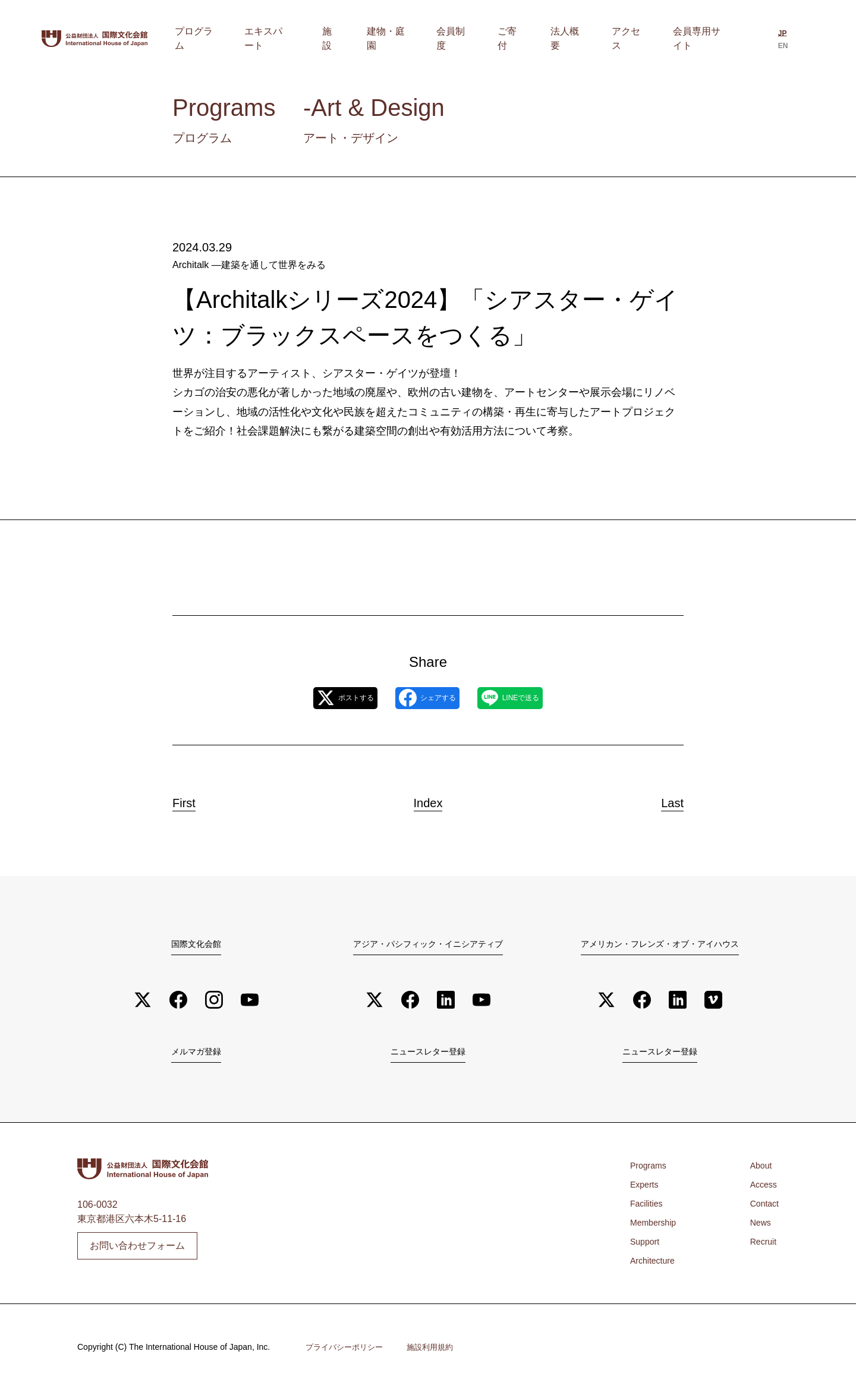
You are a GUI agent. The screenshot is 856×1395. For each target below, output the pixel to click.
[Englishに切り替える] (799, 39)
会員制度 (495, 38)
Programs (650, 1170)
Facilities (648, 1208)
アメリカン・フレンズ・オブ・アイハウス (659, 944)
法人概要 (586, 38)
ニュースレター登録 (428, 1055)
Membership (656, 1227)
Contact (762, 1208)
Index (428, 800)
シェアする (427, 698)
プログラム (281, 38)
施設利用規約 (437, 1352)
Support (646, 1246)
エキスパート (345, 38)
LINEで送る (535, 698)
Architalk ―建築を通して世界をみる (249, 265)
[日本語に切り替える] (777, 39)
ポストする (320, 698)
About (758, 1170)
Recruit (761, 1246)
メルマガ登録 (196, 1055)
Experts (646, 1189)
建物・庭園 (440, 38)
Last (661, 800)
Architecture (655, 1265)
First (195, 800)
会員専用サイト (699, 38)
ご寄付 (540, 38)
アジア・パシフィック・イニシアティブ (428, 944)
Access (761, 1189)
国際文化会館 (196, 944)
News (758, 1227)
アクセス (635, 38)
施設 (395, 38)
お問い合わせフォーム (137, 1250)
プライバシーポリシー (347, 1352)
